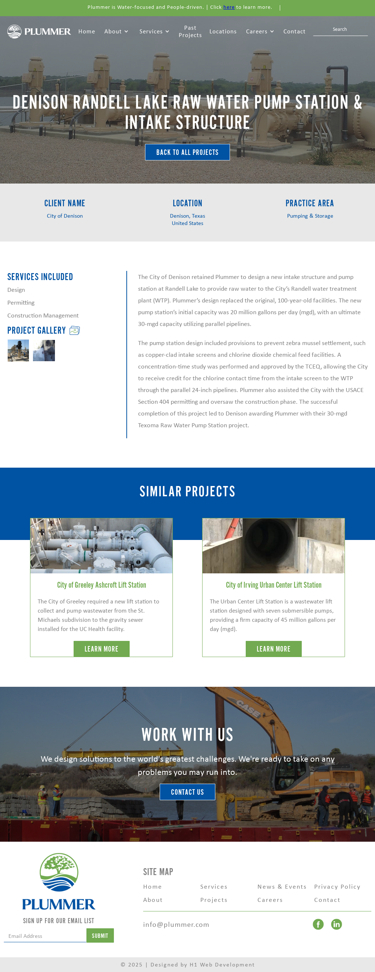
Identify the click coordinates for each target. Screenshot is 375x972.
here (229, 7)
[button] (116, 31)
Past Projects (190, 31)
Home (86, 31)
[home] (39, 31)
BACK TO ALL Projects (187, 152)
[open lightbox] (18, 351)
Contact (294, 31)
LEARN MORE (102, 649)
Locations (223, 31)
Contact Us (187, 792)
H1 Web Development (222, 964)
